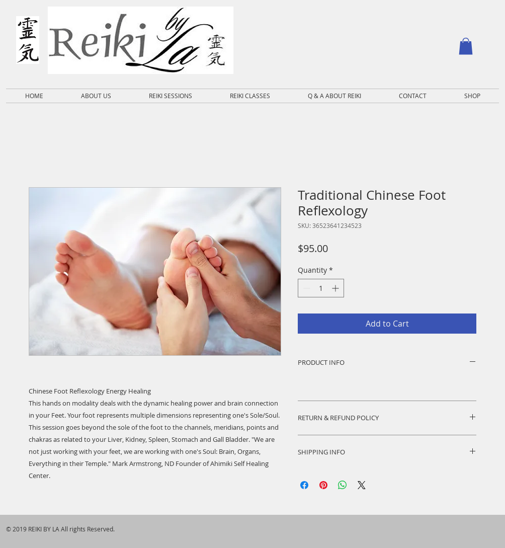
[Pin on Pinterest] (323, 485)
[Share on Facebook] (304, 485)
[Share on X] (362, 485)
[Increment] (336, 288)
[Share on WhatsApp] (342, 485)
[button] (466, 46)
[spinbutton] (321, 288)
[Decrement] (305, 288)
